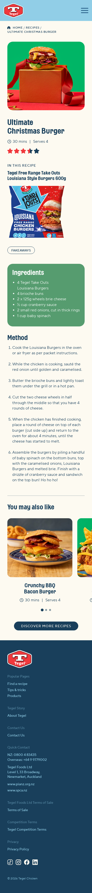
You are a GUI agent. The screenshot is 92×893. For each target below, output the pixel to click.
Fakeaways (21, 250)
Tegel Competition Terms (26, 829)
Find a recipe (17, 684)
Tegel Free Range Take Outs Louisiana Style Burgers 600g (36, 175)
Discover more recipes (46, 626)
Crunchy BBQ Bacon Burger (40, 588)
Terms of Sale (17, 810)
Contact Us (16, 735)
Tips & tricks (16, 690)
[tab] (42, 610)
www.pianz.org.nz (21, 784)
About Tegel (16, 716)
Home (18, 28)
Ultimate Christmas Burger (31, 32)
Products (14, 696)
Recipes (32, 28)
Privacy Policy (18, 849)
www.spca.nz (17, 790)
